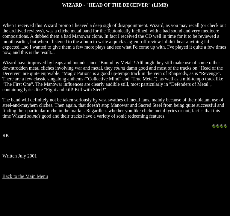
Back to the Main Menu (25, 176)
